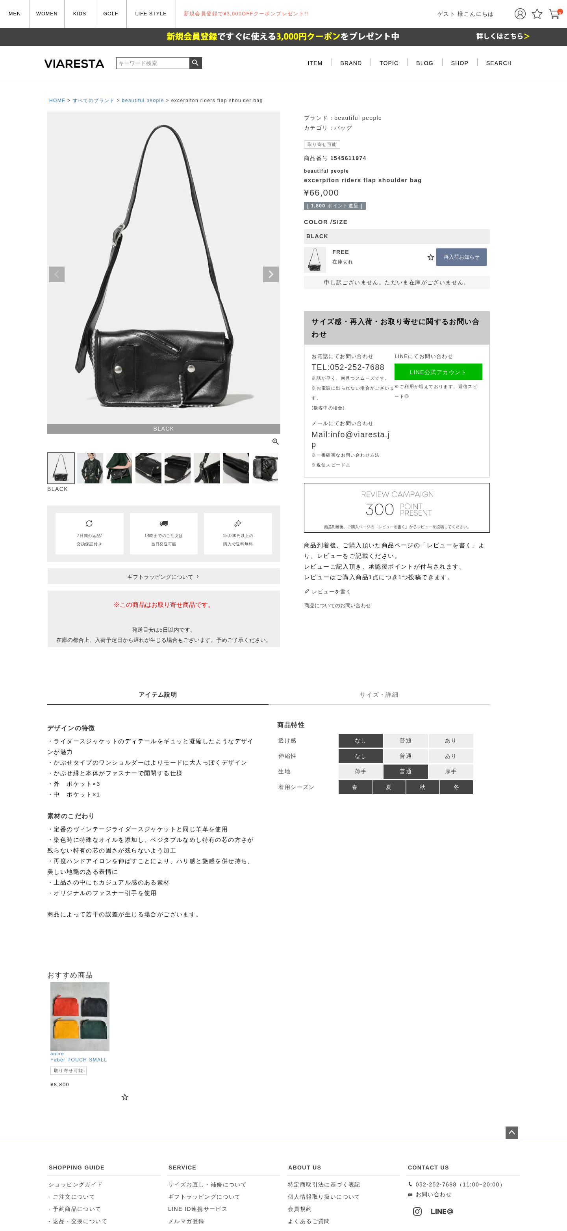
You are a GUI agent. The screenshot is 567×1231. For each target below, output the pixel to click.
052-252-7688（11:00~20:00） (457, 1184)
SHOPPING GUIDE (77, 1167)
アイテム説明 (158, 694)
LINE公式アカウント (438, 372)
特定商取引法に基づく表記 (324, 1184)
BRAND (351, 63)
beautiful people (143, 100)
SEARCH (499, 63)
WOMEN (47, 14)
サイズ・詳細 (379, 694)
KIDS (79, 14)
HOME (57, 100)
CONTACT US (428, 1167)
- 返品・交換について (77, 1221)
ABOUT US (304, 1167)
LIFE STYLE (151, 14)
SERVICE (182, 1167)
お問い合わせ (430, 1194)
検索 (195, 63)
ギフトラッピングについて (204, 1197)
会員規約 (300, 1209)
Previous (57, 274)
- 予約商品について (75, 1209)
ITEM (315, 63)
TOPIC (389, 63)
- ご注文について (71, 1197)
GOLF (110, 14)
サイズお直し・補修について (207, 1184)
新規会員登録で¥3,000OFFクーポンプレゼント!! (246, 14)
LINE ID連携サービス (198, 1209)
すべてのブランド (94, 100)
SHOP (460, 63)
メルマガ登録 (186, 1221)
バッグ (343, 128)
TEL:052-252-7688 (348, 367)
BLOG (424, 63)
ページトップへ (512, 1133)
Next (271, 274)
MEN (15, 14)
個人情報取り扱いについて (324, 1197)
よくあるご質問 (309, 1221)
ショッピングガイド (75, 1184)
